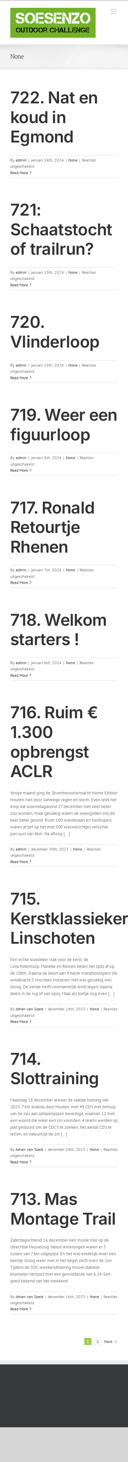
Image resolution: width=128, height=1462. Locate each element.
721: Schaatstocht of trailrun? (61, 229)
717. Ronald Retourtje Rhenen (52, 527)
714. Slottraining (54, 1069)
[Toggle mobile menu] (114, 11)
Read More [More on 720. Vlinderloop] (19, 377)
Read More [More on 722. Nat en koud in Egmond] (19, 172)
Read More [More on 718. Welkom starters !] (19, 675)
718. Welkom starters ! (58, 630)
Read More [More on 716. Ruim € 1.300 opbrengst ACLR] (19, 861)
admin (21, 160)
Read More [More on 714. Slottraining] (19, 1161)
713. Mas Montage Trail (63, 1209)
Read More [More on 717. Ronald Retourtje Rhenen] (19, 582)
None (72, 160)
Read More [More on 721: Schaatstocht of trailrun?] (19, 284)
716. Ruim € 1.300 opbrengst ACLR (54, 741)
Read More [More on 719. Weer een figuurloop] (19, 470)
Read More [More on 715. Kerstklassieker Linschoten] (19, 1021)
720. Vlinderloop (54, 332)
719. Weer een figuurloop (63, 424)
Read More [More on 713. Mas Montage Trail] (19, 1308)
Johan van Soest (29, 1008)
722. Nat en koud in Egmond (54, 117)
